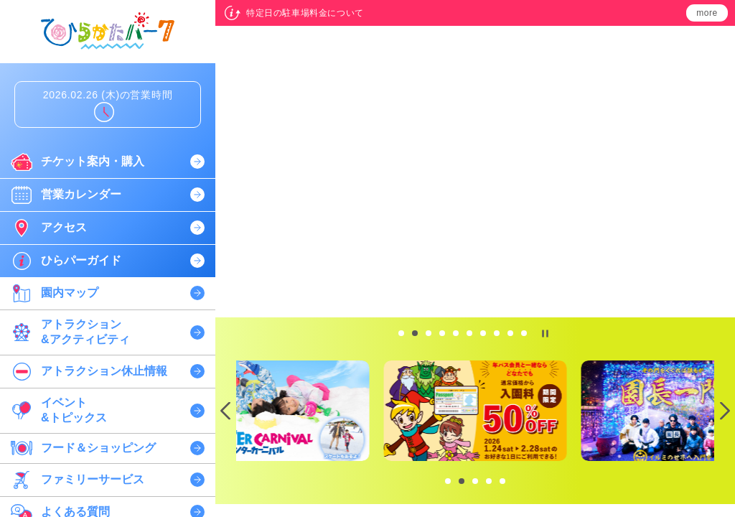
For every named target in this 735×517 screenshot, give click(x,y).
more (707, 13)
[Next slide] (725, 411)
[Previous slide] (226, 411)
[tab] (401, 333)
